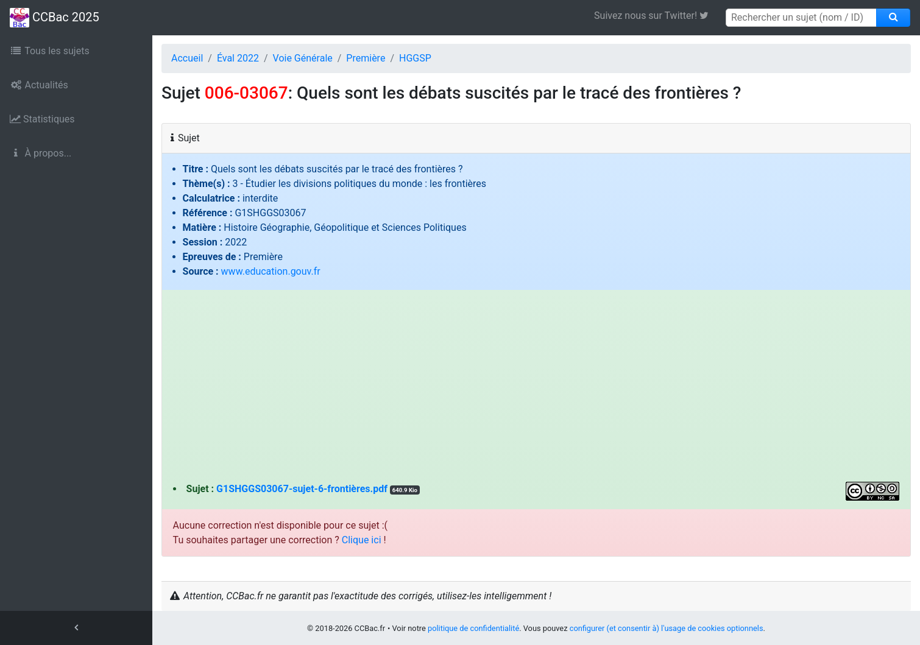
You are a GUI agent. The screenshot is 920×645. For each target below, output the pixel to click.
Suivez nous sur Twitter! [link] (656, 15)
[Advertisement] (536, 390)
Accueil (187, 58)
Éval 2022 (238, 58)
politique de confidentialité (473, 628)
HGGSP (415, 58)
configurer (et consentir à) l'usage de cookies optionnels (666, 628)
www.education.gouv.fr (270, 271)
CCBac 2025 (54, 17)
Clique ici (361, 540)
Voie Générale (303, 58)
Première (365, 58)
